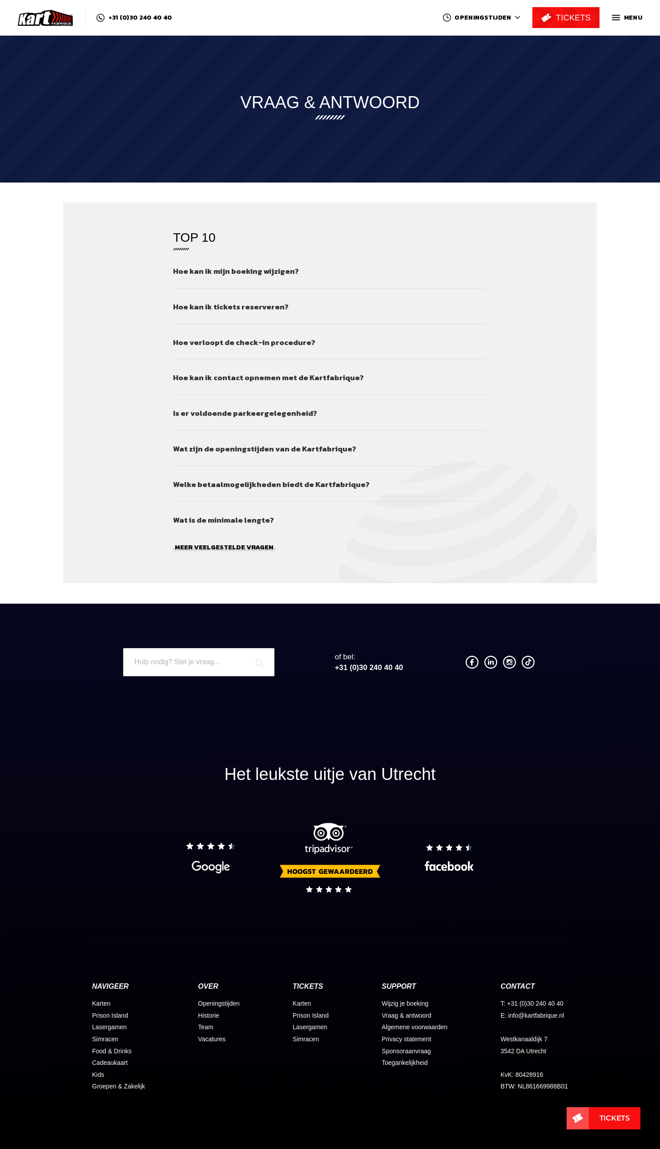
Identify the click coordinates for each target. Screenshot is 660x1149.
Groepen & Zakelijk (118, 1086)
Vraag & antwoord (406, 1015)
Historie (208, 1015)
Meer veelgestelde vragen (224, 547)
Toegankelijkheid (405, 1062)
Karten (101, 1003)
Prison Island (110, 1015)
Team (205, 1027)
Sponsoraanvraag (406, 1051)
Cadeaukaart (110, 1062)
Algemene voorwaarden (414, 1027)
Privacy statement (406, 1039)
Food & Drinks (112, 1051)
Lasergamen (109, 1027)
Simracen (105, 1039)
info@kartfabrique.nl (536, 1015)
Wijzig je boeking (405, 1003)
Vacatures (211, 1039)
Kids (98, 1074)
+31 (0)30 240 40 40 (134, 17)
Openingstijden (218, 1003)
